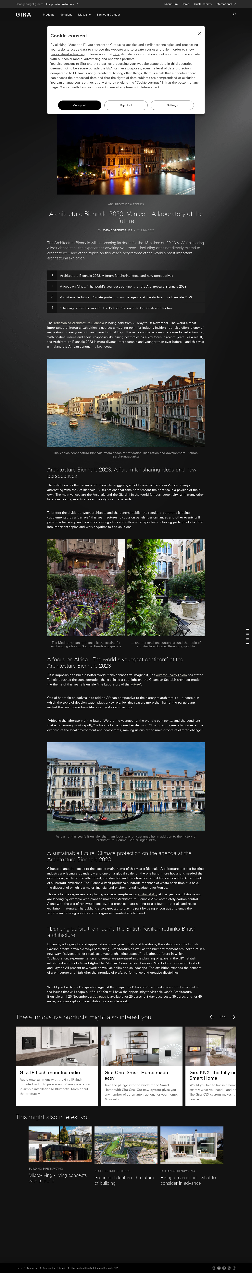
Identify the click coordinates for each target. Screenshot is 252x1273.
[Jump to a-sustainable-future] (247, 638)
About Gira (171, 4)
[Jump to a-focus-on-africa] (247, 634)
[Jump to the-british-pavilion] (247, 643)
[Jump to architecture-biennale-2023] (247, 629)
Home (19, 1268)
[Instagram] (214, 1268)
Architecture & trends (54, 1268)
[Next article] (233, 1017)
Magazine (32, 1268)
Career (186, 4)
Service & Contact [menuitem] (108, 14)
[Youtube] (219, 1268)
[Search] (234, 14)
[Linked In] (224, 1268)
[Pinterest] (234, 1268)
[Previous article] (211, 1017)
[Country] (226, 4)
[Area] (61, 4)
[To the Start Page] (23, 15)
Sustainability (203, 4)
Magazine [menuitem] (84, 14)
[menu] (247, 636)
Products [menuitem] (48, 14)
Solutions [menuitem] (66, 14)
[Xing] (229, 1268)
